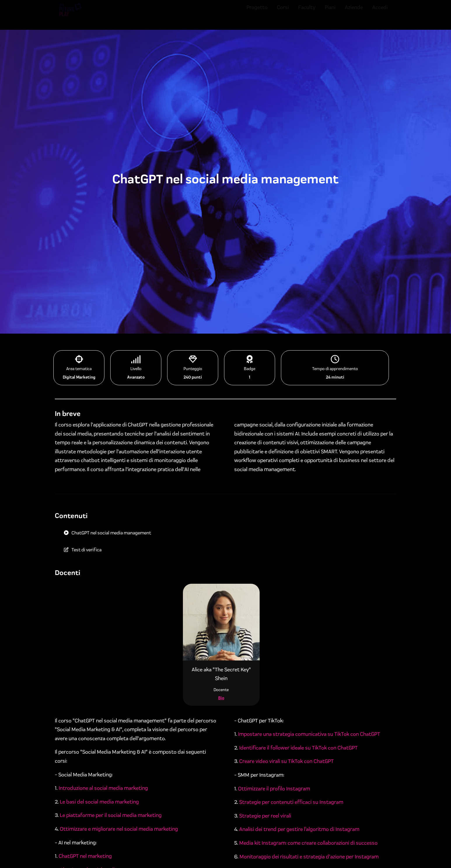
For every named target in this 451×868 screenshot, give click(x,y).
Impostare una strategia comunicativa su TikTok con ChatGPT (309, 734)
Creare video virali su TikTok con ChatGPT (286, 761)
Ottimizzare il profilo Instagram (274, 788)
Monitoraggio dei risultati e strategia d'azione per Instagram (309, 856)
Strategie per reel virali (265, 816)
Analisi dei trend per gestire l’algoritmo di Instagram (299, 829)
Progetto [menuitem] (257, 12)
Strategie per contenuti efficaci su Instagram (291, 802)
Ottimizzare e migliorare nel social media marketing (119, 829)
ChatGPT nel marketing (85, 856)
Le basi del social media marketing (99, 802)
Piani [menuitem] (330, 12)
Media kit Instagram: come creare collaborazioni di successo (308, 843)
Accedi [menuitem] (380, 12)
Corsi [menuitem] (283, 12)
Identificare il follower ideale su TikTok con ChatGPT (298, 748)
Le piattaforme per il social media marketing (111, 815)
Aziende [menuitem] (354, 12)
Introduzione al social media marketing (103, 788)
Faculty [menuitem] (306, 12)
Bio (221, 698)
